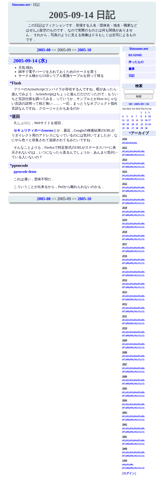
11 (123, 120)
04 (135, 143)
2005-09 (139, 104)
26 (127, 128)
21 (137, 124)
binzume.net (21, 4)
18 (123, 124)
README (135, 55)
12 (127, 120)
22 (142, 124)
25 (123, 128)
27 (133, 128)
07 (124, 155)
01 (124, 143)
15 (142, 120)
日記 (132, 75)
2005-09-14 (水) (30, 60)
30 (146, 128)
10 (147, 104)
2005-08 (44, 50)
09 (131, 155)
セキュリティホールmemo (33, 130)
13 (133, 120)
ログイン (129, 473)
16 (146, 120)
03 (131, 143)
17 (149, 120)
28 (137, 128)
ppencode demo (25, 171)
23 (146, 124)
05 (139, 151)
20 (133, 124)
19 (127, 124)
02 (127, 143)
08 (130, 104)
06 (143, 151)
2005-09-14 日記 (82, 15)
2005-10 (84, 50)
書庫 (132, 68)
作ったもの (136, 62)
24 (149, 124)
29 (142, 128)
